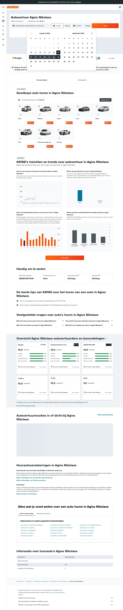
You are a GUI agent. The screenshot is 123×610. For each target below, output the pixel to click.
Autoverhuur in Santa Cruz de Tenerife (61, 528)
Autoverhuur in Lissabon (87, 530)
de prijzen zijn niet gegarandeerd (56, 592)
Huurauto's (29, 581)
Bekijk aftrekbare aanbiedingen (26, 494)
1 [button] (53, 43)
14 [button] (49, 52)
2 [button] (58, 43)
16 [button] (58, 52)
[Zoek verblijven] (3, 17)
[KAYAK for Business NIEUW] (3, 34)
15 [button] (54, 52)
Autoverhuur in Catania (86, 533)
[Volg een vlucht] (3, 30)
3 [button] (31, 48)
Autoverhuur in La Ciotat (87, 528)
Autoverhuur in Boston (57, 530)
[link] (64, 258)
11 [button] (35, 52)
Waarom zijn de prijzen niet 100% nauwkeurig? (65, 605)
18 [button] (35, 57)
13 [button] (44, 52)
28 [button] (49, 61)
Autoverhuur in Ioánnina (28, 528)
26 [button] (40, 61)
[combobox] (18, 21)
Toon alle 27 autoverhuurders (25, 406)
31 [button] (31, 66)
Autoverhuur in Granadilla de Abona (90, 525)
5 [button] (40, 48)
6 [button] (44, 48)
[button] (121, 2)
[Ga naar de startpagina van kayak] (13, 7)
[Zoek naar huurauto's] (3, 21)
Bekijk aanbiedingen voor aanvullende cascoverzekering (34, 478)
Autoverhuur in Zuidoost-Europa (58, 581)
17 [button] (31, 57)
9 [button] (58, 48)
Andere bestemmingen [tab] (27, 513)
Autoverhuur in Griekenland (41, 581)
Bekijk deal (31, 122)
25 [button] (35, 61)
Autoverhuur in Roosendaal (58, 535)
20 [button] (45, 57)
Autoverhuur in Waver (27, 533)
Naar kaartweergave (105, 415)
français (78, 2)
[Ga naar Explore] (3, 26)
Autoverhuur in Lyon (56, 533)
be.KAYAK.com (20, 581)
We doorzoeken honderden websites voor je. (65, 601)
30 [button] (58, 61)
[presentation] (106, 338)
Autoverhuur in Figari (27, 535)
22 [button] (54, 57)
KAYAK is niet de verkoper (65, 598)
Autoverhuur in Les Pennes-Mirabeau (32, 525)
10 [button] (31, 52)
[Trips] (3, 39)
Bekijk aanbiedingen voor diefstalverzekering (30, 480)
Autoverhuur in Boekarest (28, 530)
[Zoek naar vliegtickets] (3, 13)
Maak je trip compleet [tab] (43, 513)
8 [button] (53, 48)
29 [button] (54, 61)
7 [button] (49, 48)
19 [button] (40, 57)
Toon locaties (42, 367)
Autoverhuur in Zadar (86, 535)
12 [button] (40, 52)
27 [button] (45, 61)
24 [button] (31, 61)
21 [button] (49, 57)
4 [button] (35, 48)
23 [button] (58, 57)
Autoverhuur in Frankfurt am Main (60, 525)
